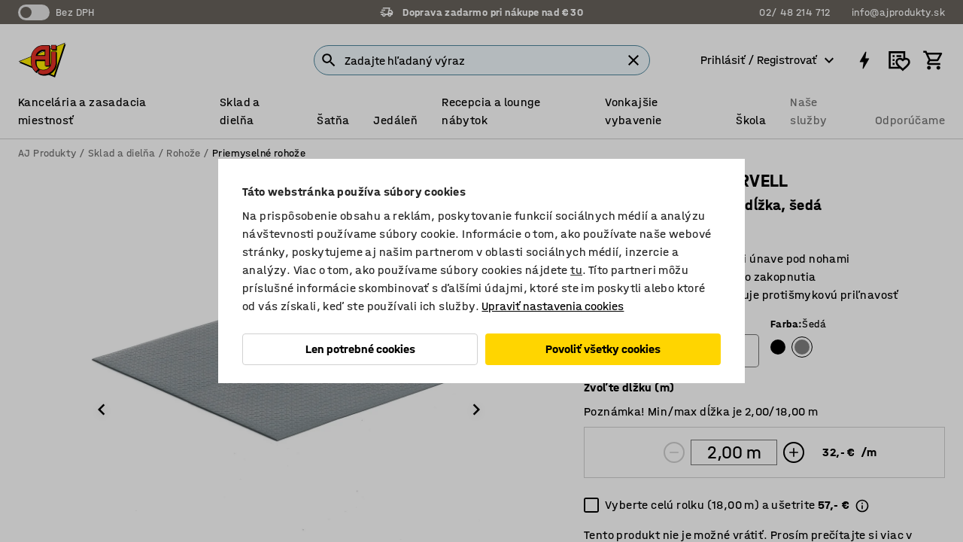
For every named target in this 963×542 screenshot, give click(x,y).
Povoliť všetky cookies (603, 349)
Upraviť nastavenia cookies (553, 306)
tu (576, 270)
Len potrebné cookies (360, 349)
